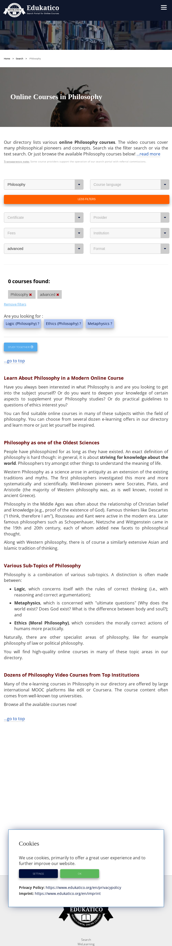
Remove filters (15, 304)
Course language (132, 184)
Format (132, 248)
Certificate (46, 217)
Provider (132, 217)
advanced (46, 248)
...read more (148, 154)
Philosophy (46, 184)
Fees (46, 233)
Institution (132, 233)
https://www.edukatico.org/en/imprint (67, 893)
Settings (38, 873)
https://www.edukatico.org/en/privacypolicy (83, 887)
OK (79, 873)
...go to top (14, 361)
